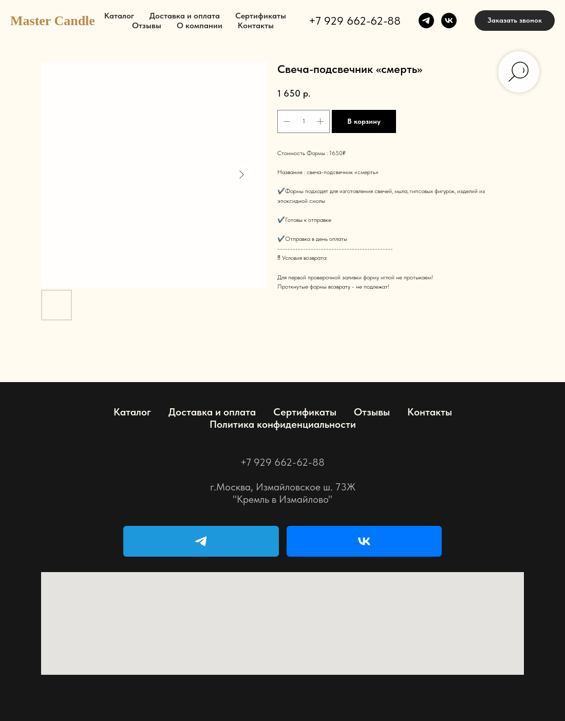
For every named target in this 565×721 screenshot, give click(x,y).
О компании (199, 25)
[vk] (449, 20)
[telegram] (426, 20)
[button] (515, 20)
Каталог (119, 16)
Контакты (256, 25)
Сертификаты (260, 16)
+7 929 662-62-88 (355, 20)
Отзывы (146, 25)
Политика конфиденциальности (283, 424)
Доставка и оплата (184, 16)
